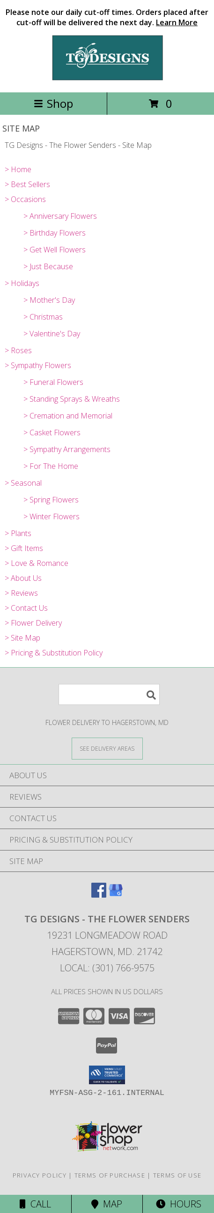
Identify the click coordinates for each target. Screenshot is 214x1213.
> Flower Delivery (33, 623)
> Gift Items (24, 548)
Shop (53, 103)
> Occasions (25, 199)
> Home (18, 169)
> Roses (18, 350)
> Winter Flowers (51, 516)
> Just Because (48, 266)
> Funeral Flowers (53, 382)
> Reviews (21, 593)
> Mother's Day (49, 300)
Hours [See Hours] (178, 1204)
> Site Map (22, 638)
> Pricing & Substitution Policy (54, 653)
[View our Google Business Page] (115, 894)
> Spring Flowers (51, 500)
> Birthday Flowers (54, 233)
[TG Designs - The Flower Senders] (107, 78)
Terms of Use (177, 1175)
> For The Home (50, 466)
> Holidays (22, 283)
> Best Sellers (27, 184)
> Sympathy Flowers (38, 365)
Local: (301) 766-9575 (107, 968)
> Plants (18, 533)
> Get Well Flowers (54, 249)
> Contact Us (26, 608)
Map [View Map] (106, 1204)
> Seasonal (23, 483)
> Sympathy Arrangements (67, 449)
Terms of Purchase (109, 1175)
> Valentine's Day (51, 333)
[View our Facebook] (98, 894)
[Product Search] (109, 694)
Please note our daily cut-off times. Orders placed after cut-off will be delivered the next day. (107, 17)
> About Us (23, 578)
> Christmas (43, 317)
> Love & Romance (36, 563)
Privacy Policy (39, 1175)
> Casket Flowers (52, 432)
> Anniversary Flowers (60, 216)
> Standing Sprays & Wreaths (71, 399)
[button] (107, 1075)
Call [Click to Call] (35, 1204)
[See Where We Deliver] (107, 748)
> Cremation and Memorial (67, 416)
